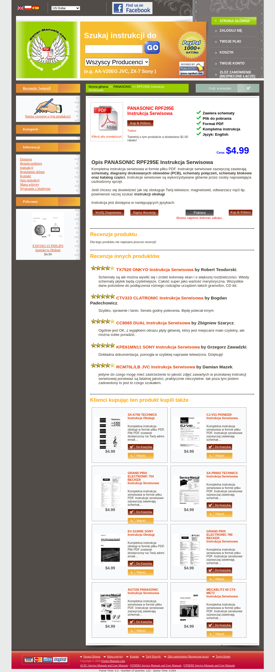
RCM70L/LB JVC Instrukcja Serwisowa (155, 366)
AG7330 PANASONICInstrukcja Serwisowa (143, 591)
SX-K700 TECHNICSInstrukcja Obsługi (142, 416)
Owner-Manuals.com (113, 660)
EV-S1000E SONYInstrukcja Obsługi (141, 533)
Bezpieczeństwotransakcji (31, 165)
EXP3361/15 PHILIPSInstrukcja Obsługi (48, 246)
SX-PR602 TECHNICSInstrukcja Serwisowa (222, 474)
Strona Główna (235, 21)
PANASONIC (122, 86)
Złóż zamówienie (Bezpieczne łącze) (237, 74)
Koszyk (227, 52)
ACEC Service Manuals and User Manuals (104, 665)
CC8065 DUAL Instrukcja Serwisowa (153, 322)
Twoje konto (232, 63)
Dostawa (26, 159)
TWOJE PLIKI (230, 41)
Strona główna (98, 86)
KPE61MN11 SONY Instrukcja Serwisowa (158, 347)
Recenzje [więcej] (37, 88)
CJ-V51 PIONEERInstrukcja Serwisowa (222, 416)
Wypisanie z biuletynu (35, 189)
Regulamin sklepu (32, 172)
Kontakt (25, 176)
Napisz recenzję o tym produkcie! (48, 114)
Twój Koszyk (153, 656)
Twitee (131, 130)
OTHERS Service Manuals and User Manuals (156, 665)
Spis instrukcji (30, 180)
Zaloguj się (231, 31)
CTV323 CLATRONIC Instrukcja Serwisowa (160, 297)
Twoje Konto (223, 656)
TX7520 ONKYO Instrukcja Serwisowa (154, 269)
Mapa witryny (29, 184)
